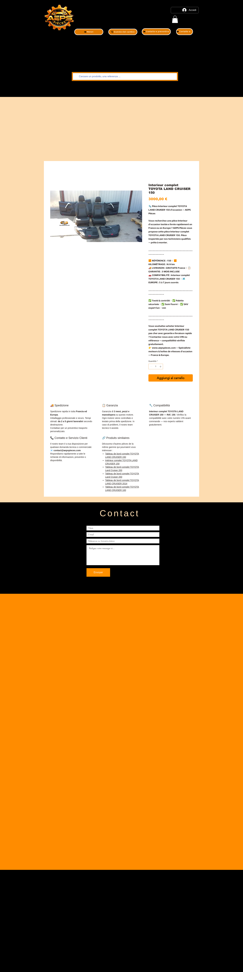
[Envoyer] (98, 572)
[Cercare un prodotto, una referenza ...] (124, 76)
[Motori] (88, 32)
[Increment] (161, 366)
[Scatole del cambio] (122, 32)
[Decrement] (151, 366)
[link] (175, 19)
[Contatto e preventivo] (156, 31)
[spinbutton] (156, 366)
